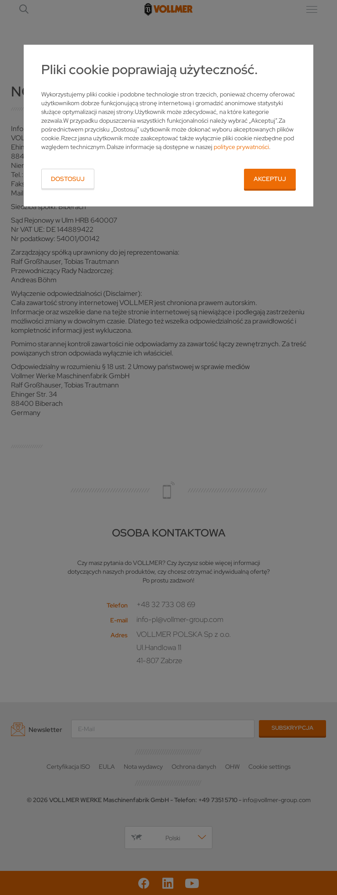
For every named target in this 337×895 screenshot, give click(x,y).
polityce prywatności (241, 147)
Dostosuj (68, 179)
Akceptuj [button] (270, 179)
